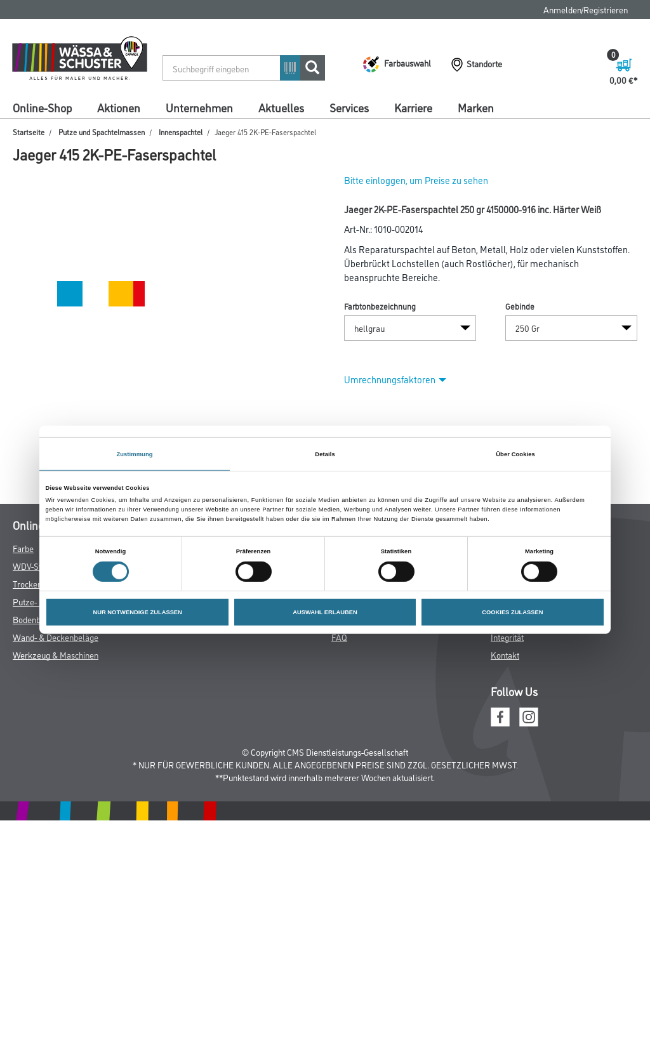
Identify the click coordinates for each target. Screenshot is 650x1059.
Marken (476, 107)
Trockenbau (34, 583)
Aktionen (118, 107)
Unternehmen (199, 107)
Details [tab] (325, 454)
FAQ (339, 637)
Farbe (23, 548)
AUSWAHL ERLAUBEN (325, 612)
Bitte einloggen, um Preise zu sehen (416, 180)
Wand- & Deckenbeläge (55, 637)
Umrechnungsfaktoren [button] (395, 379)
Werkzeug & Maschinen (55, 654)
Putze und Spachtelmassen (101, 131)
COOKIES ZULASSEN (512, 612)
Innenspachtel (180, 131)
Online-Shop (42, 107)
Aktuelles (281, 107)
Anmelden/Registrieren (585, 9)
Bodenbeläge (37, 619)
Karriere (413, 107)
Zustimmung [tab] (134, 454)
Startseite (28, 131)
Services (349, 107)
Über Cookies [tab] (515, 454)
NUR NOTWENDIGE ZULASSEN (137, 612)
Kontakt (505, 654)
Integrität (507, 637)
